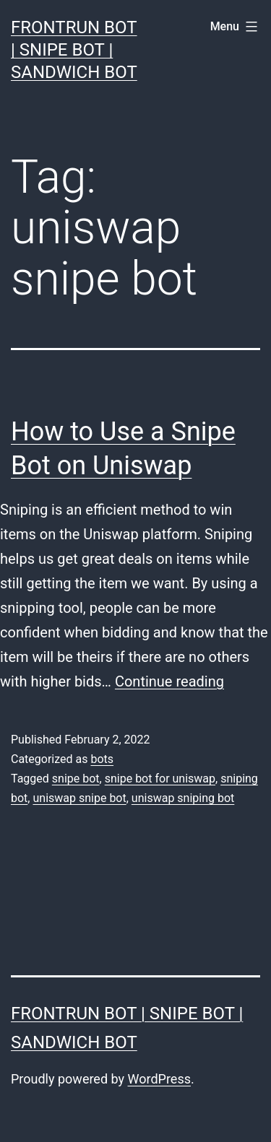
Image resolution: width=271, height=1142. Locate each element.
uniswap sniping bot (183, 798)
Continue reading (169, 681)
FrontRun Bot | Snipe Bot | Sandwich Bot (74, 49)
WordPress (159, 1078)
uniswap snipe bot (79, 798)
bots (101, 759)
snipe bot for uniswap (160, 778)
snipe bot (76, 778)
